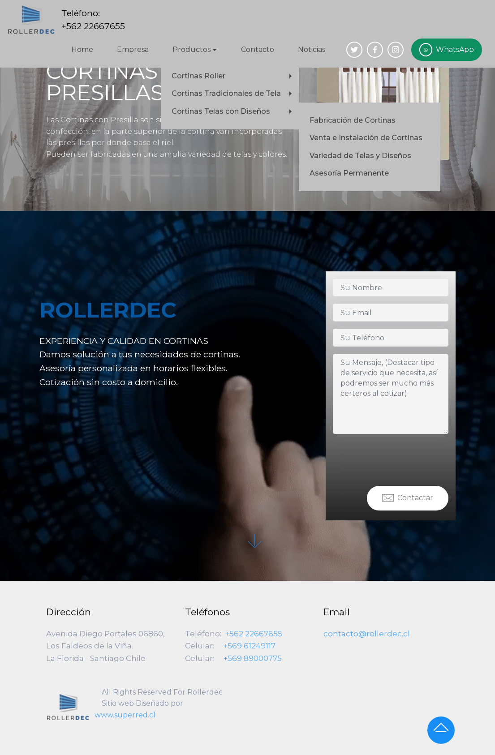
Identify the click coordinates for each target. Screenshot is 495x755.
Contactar (407, 498)
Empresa (133, 49)
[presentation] (401, 458)
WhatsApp (446, 49)
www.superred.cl (125, 715)
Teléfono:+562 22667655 (93, 19)
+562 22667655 (253, 633)
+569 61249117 (249, 645)
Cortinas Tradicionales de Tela (226, 93)
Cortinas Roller (198, 76)
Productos (191, 49)
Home (82, 49)
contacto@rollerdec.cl (366, 633)
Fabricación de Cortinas (353, 120)
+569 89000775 (252, 658)
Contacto (257, 49)
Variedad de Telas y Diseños (360, 155)
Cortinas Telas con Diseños (221, 111)
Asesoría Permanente (349, 173)
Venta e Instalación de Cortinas (366, 137)
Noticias (311, 49)
